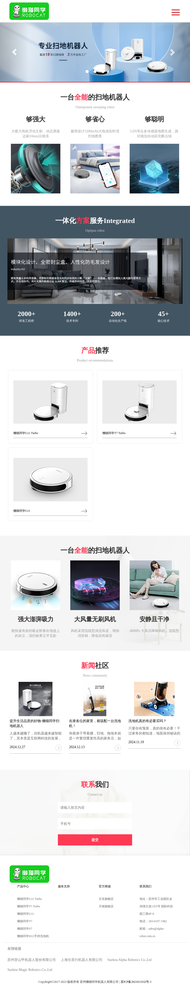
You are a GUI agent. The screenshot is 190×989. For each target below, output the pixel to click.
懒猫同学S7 (24, 928)
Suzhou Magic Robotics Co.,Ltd (29, 970)
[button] (14, 52)
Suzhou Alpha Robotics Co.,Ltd (129, 960)
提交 (95, 840)
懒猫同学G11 (25, 914)
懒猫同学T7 (24, 921)
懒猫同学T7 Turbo (28, 906)
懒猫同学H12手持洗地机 (33, 936)
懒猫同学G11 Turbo (29, 899)
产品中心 (23, 886)
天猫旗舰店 (106, 906)
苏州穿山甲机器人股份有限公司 (31, 960)
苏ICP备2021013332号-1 (136, 982)
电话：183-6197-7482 (153, 921)
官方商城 (105, 886)
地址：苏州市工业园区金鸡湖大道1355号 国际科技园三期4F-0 (156, 906)
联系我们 (145, 886)
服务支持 (64, 886)
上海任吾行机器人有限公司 (81, 960)
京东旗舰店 (106, 899)
